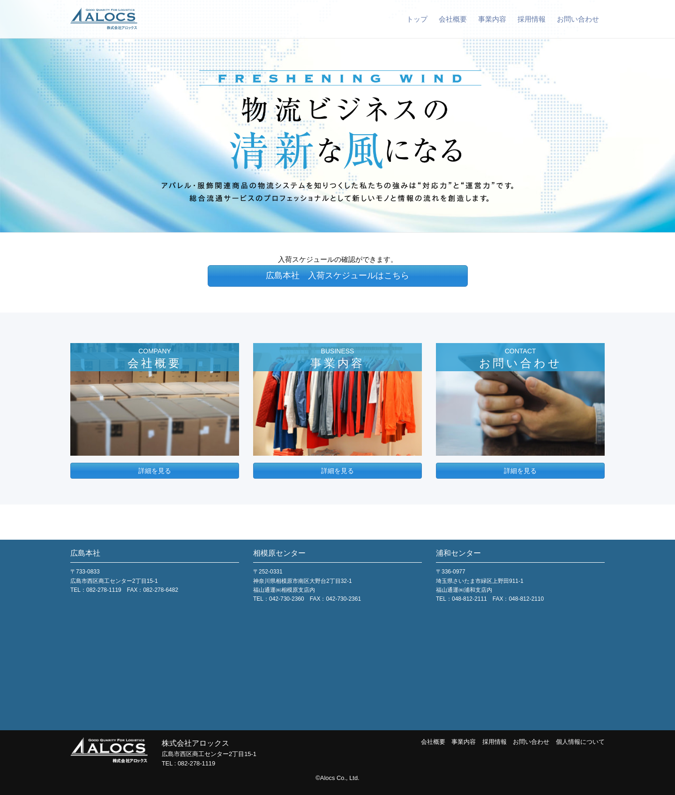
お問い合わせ (578, 19)
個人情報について (580, 741)
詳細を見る (154, 470)
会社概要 (453, 19)
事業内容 (492, 19)
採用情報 (532, 19)
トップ (417, 19)
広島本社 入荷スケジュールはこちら (337, 275)
